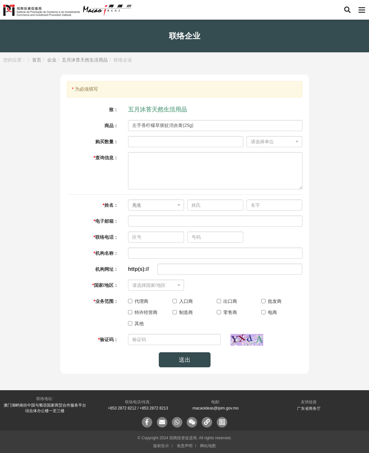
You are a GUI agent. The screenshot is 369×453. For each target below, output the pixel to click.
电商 (269, 312)
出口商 (227, 301)
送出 (185, 360)
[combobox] (275, 141)
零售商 (227, 312)
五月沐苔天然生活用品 (85, 59)
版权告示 (161, 446)
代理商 (138, 301)
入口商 (183, 301)
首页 (36, 59)
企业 (51, 59)
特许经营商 (142, 312)
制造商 (183, 312)
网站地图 (208, 446)
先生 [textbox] (136, 205)
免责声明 (185, 446)
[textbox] (272, 141)
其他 (136, 323)
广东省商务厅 (309, 408)
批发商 (271, 301)
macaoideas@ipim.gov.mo (216, 408)
